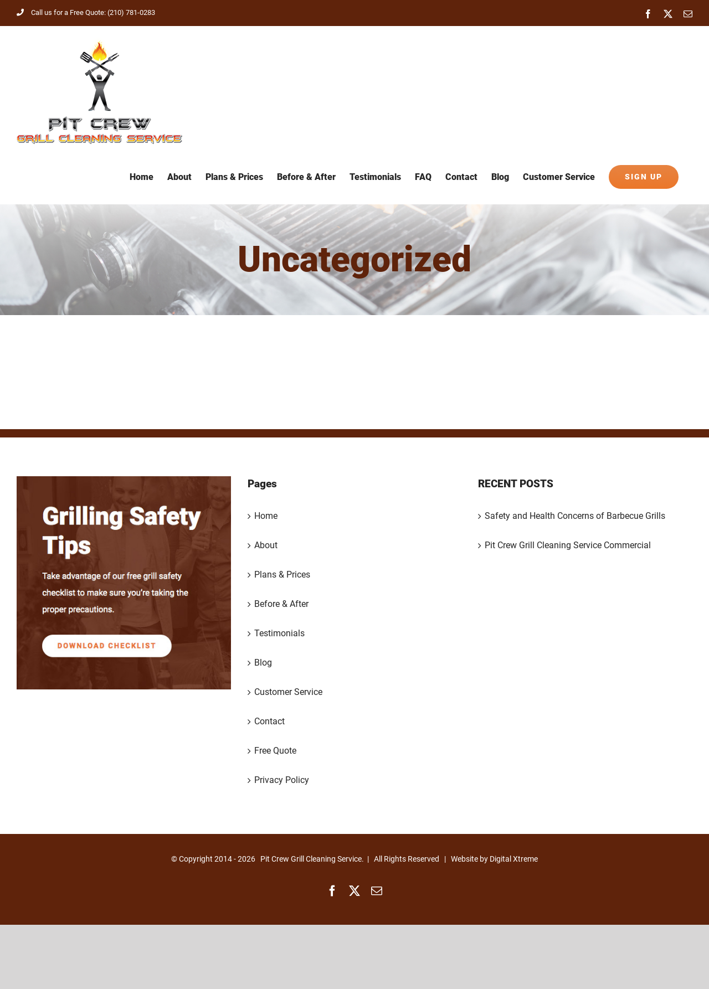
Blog (263, 662)
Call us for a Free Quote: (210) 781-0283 (86, 12)
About (266, 545)
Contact (269, 721)
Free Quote (275, 750)
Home (266, 516)
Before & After (281, 604)
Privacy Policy (281, 780)
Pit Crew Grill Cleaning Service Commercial (568, 545)
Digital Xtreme (514, 858)
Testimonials (279, 633)
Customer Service (288, 692)
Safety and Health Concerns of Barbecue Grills (575, 516)
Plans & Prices (282, 574)
